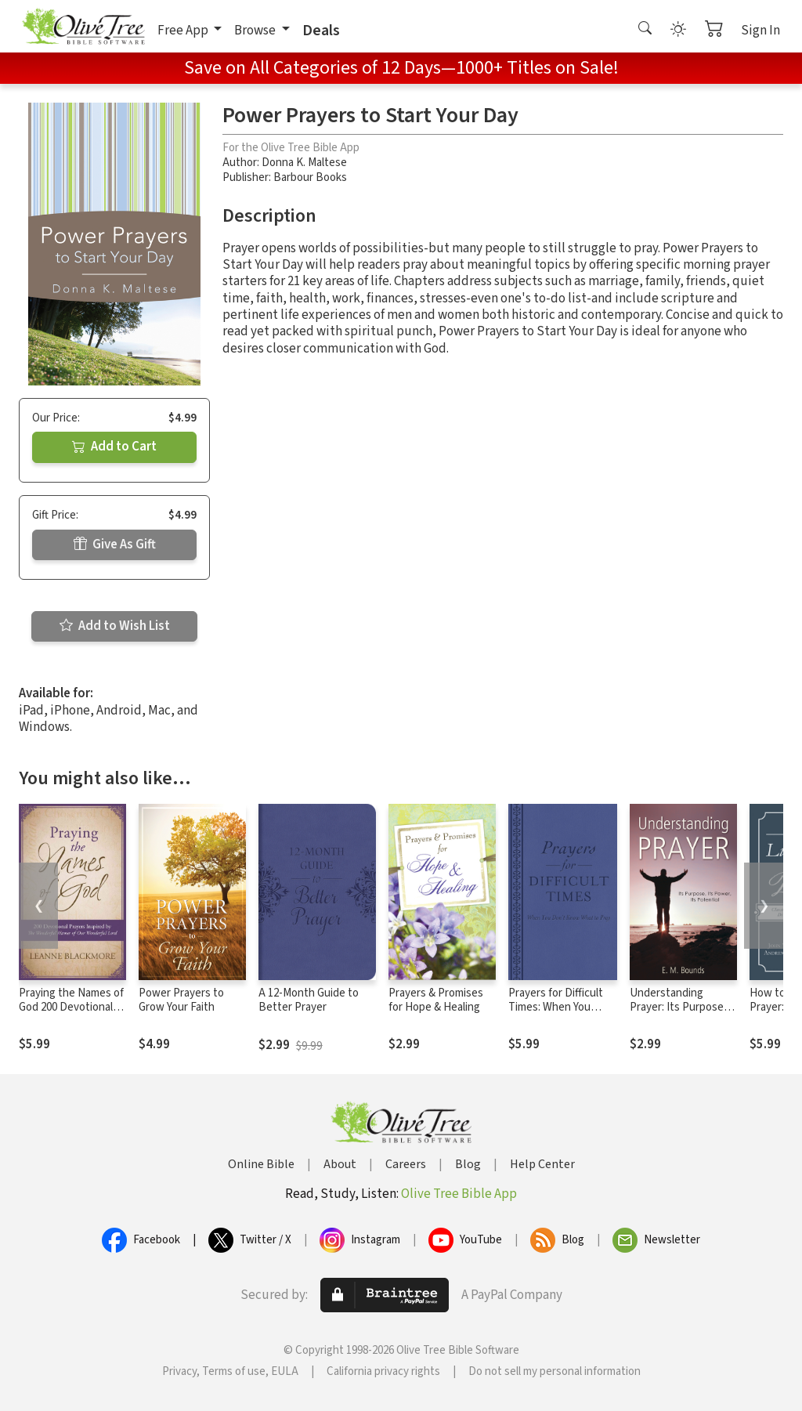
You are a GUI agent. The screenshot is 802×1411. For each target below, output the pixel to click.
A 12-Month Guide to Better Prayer (308, 1000)
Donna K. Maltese (304, 162)
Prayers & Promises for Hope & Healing (435, 1000)
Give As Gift (115, 544)
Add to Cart (114, 446)
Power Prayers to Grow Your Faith (181, 1000)
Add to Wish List (115, 626)
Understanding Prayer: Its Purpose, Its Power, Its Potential (678, 1015)
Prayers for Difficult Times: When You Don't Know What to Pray (558, 1015)
